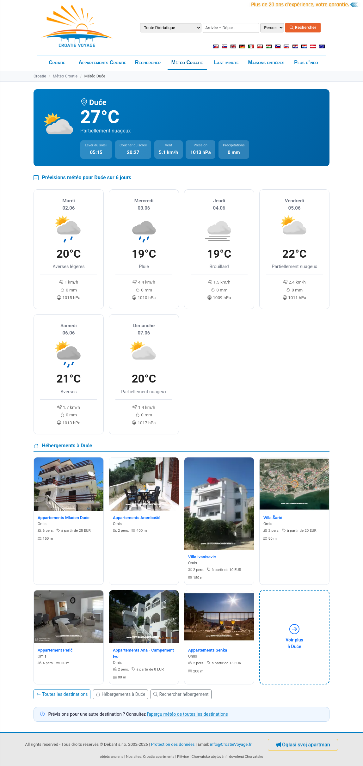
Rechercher (303, 27)
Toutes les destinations (62, 694)
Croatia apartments (158, 756)
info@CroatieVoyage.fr (231, 744)
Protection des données (173, 744)
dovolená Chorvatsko (246, 756)
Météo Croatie (187, 62)
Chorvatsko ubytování (209, 756)
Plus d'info (306, 62)
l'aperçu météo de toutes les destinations (187, 714)
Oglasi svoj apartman (303, 745)
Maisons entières (266, 62)
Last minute (226, 62)
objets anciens (111, 756)
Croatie (57, 62)
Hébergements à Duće (120, 694)
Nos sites (133, 756)
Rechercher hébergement (180, 694)
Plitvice (183, 756)
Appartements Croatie (102, 62)
